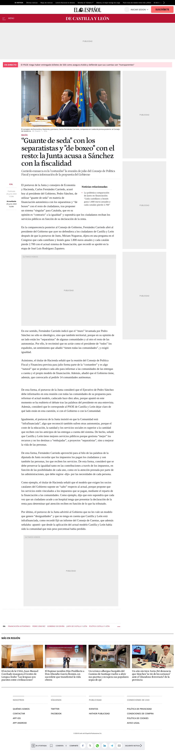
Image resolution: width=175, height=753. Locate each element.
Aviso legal (133, 722)
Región (24, 135)
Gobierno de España (55, 626)
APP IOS (17, 718)
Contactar (19, 713)
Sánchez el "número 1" (85, 3)
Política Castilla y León (99, 626)
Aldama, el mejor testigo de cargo (108, 3)
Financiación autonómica (19, 626)
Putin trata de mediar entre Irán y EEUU (137, 3)
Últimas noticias (32, 3)
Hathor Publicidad (99, 713)
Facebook (56, 713)
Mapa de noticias (47, 3)
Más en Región (10, 638)
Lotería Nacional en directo (65, 3)
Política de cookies (137, 718)
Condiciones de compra (140, 713)
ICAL (11, 184)
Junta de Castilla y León (76, 626)
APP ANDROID (20, 722)
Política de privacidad (139, 708)
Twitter (55, 708)
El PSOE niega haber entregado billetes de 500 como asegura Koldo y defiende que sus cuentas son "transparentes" (77, 64)
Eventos (93, 708)
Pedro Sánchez (38, 626)
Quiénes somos (21, 708)
